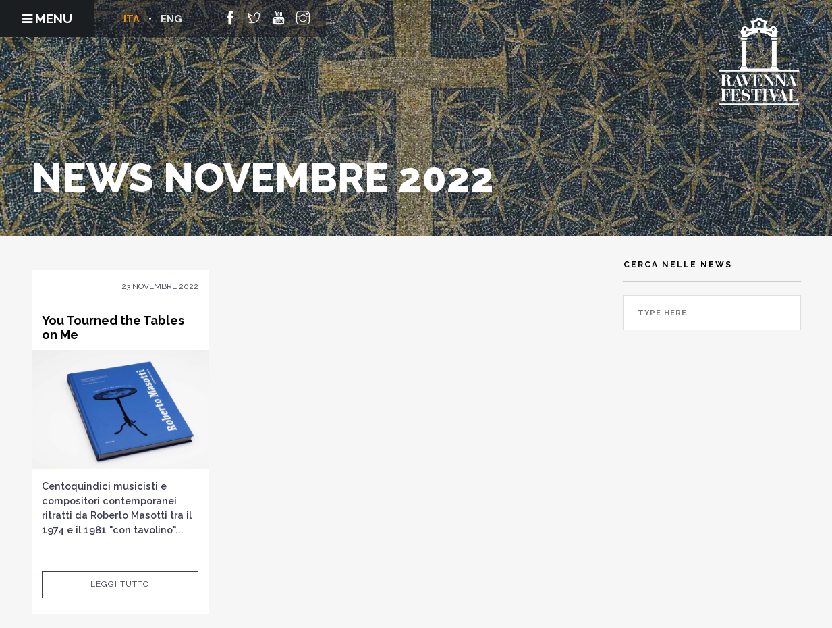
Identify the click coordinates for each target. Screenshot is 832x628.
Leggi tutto (119, 584)
